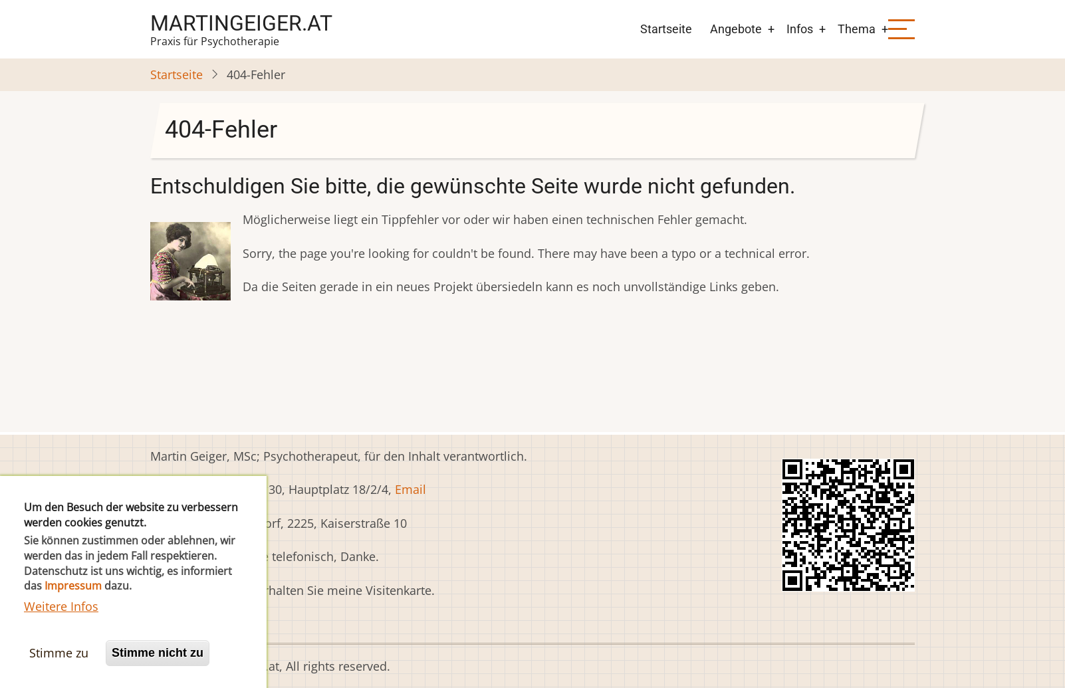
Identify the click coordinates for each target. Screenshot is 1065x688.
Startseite (666, 29)
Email (410, 489)
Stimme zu (58, 667)
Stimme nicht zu (157, 666)
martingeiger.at (241, 23)
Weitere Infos (61, 620)
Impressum (73, 599)
